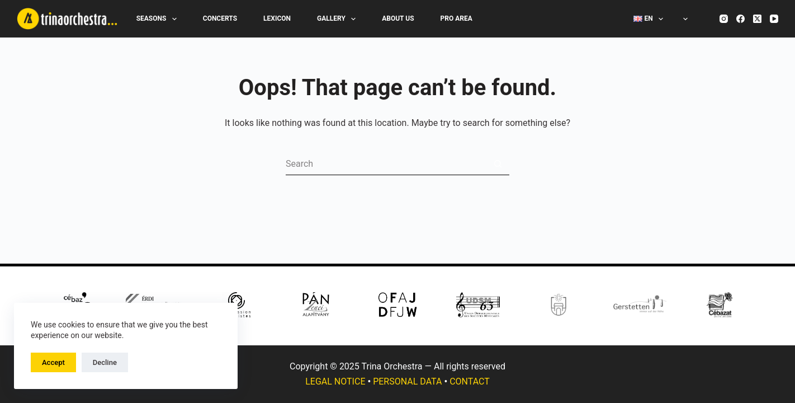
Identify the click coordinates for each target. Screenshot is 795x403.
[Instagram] (724, 19)
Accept (53, 362)
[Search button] (498, 164)
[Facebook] (740, 19)
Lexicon (277, 18)
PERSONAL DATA (407, 381)
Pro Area (456, 18)
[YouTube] (774, 19)
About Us (398, 18)
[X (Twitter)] (757, 19)
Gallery (338, 19)
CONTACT (469, 381)
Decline (105, 362)
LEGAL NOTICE (335, 381)
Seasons (158, 19)
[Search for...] (386, 164)
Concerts (220, 18)
